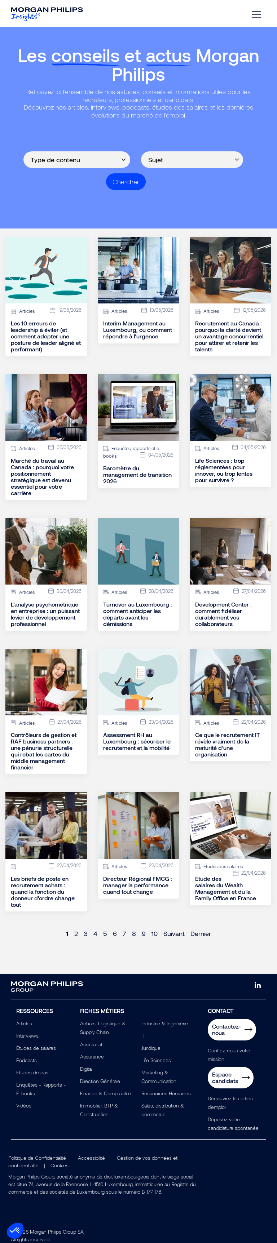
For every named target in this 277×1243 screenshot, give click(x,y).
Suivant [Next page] (174, 933)
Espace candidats (225, 1077)
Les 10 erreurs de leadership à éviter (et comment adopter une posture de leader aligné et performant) (46, 336)
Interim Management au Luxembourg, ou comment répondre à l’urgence (137, 329)
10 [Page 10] (154, 933)
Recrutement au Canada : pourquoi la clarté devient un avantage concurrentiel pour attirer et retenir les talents (229, 336)
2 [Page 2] (76, 933)
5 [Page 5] (105, 933)
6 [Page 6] (115, 933)
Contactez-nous (226, 1029)
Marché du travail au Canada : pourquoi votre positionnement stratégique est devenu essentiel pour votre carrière (42, 476)
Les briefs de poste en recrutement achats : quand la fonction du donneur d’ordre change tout (43, 891)
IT (143, 1036)
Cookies (59, 1165)
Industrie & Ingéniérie (164, 1023)
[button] (15, 1230)
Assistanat (91, 1044)
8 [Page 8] (134, 933)
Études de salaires (36, 1048)
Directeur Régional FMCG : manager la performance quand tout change (137, 885)
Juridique (151, 1048)
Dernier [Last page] (200, 933)
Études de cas (32, 1072)
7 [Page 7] (124, 933)
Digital (86, 1069)
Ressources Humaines (166, 1093)
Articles (24, 1023)
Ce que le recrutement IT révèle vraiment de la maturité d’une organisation (227, 745)
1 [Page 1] (67, 933)
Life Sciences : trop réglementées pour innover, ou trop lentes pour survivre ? (223, 470)
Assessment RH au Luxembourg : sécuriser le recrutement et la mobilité (137, 741)
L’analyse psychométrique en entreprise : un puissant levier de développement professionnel (45, 614)
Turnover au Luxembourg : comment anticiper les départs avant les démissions (137, 614)
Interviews (27, 1036)
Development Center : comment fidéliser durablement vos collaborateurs (223, 614)
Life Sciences (156, 1060)
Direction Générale (100, 1081)
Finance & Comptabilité (105, 1093)
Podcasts (26, 1060)
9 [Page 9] (144, 933)
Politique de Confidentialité (37, 1158)
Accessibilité (91, 1158)
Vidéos (23, 1105)
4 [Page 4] (95, 933)
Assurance (92, 1056)
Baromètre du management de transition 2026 (137, 474)
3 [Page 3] (86, 933)
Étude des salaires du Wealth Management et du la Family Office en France (225, 888)
